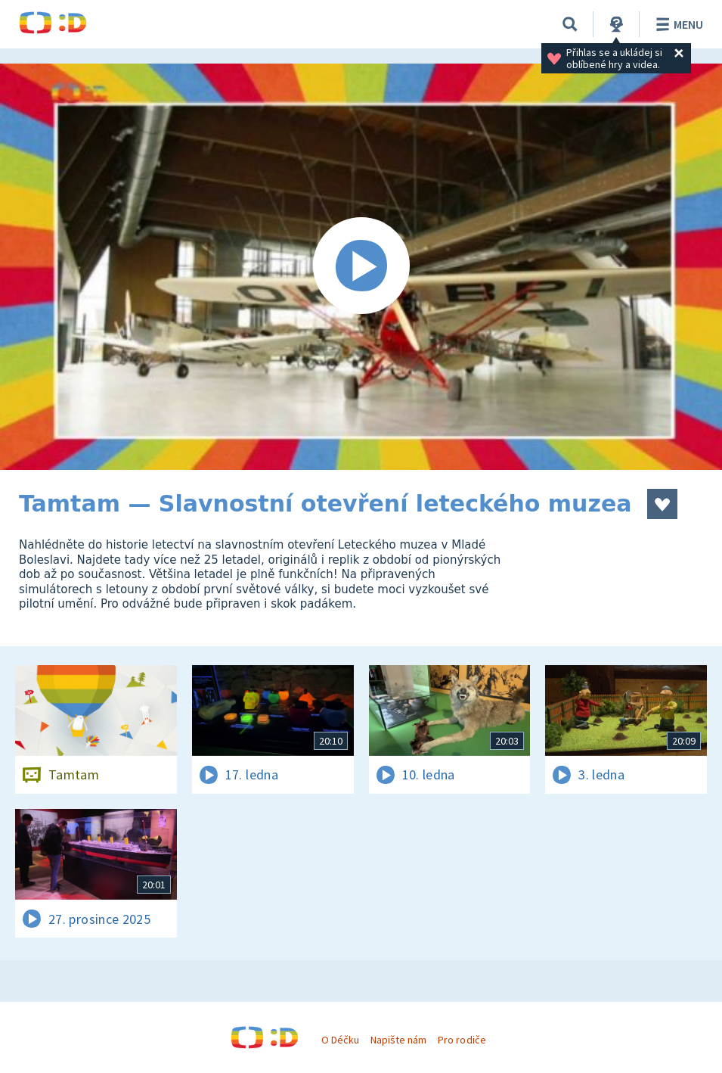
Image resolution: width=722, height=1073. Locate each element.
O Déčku (340, 1040)
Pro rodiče (461, 1040)
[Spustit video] (361, 267)
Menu (677, 24)
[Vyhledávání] (570, 24)
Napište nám (398, 1040)
